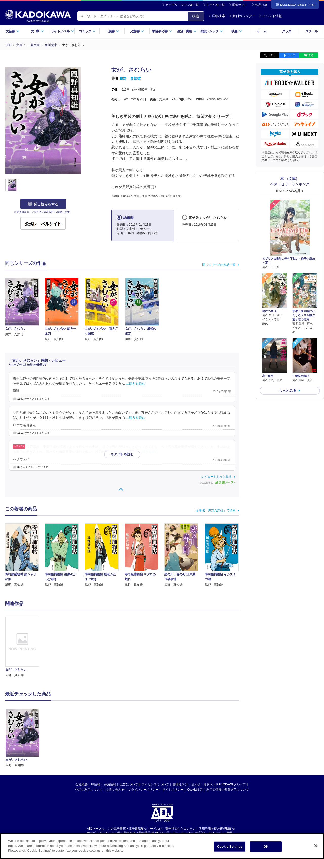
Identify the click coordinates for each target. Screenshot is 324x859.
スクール (311, 31)
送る (311, 55)
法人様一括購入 (202, 736)
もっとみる (287, 391)
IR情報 (95, 736)
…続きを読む (136, 383)
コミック (87, 31)
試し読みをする (43, 204)
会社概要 (81, 736)
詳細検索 (216, 16)
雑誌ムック (211, 31)
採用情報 (110, 736)
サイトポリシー (173, 741)
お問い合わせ (115, 741)
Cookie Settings (229, 846)
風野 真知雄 (130, 78)
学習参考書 (162, 31)
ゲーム (261, 31)
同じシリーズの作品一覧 (218, 265)
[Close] (315, 845)
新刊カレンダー (242, 16)
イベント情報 (270, 16)
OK (265, 846)
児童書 (137, 31)
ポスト (272, 55)
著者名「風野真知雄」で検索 (215, 510)
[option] (25, 647)
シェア (291, 55)
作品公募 (261, 5)
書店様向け (180, 736)
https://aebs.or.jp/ (143, 789)
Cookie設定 (194, 741)
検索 (195, 16)
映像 (236, 31)
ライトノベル (62, 31)
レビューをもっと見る (216, 476)
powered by (217, 482)
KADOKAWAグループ (231, 736)
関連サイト (240, 5)
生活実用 (187, 31)
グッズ (286, 31)
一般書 (112, 31)
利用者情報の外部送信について (227, 741)
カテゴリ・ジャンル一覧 (182, 5)
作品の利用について (89, 741)
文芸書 (12, 31)
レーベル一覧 (216, 5)
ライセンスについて (155, 736)
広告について (129, 736)
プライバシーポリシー (143, 741)
